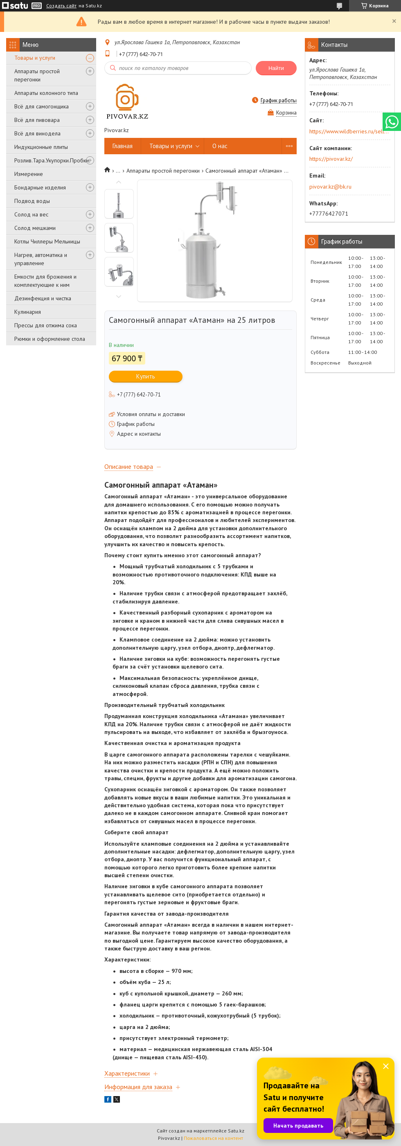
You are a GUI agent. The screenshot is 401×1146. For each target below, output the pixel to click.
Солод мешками (35, 228)
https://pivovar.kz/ (331, 158)
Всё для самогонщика (41, 106)
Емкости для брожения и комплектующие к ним (45, 280)
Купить (145, 376)
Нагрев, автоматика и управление (40, 259)
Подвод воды (32, 201)
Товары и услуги (34, 57)
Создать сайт (61, 6)
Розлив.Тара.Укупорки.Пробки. (52, 160)
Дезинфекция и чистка (42, 298)
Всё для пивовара (37, 120)
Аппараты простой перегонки (37, 75)
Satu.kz (236, 1131)
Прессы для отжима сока (45, 325)
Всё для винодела (37, 133)
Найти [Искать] (276, 68)
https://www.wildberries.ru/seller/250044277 (349, 131)
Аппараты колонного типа (46, 93)
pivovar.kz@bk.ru (330, 186)
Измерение (28, 174)
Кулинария (27, 311)
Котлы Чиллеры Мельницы (47, 241)
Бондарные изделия (40, 187)
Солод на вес (31, 214)
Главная (123, 146)
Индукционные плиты (41, 147)
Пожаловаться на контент (213, 1138)
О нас (220, 146)
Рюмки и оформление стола (49, 338)
